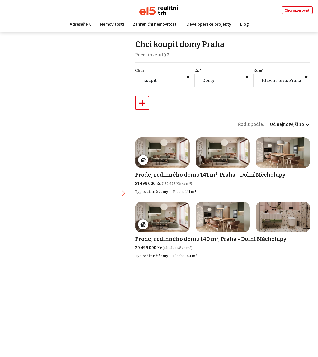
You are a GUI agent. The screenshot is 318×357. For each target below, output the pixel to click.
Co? (197, 70)
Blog (244, 24)
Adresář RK (80, 24)
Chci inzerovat (297, 10)
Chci (139, 70)
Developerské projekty (209, 24)
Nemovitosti (112, 24)
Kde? (258, 70)
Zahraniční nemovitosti (155, 24)
